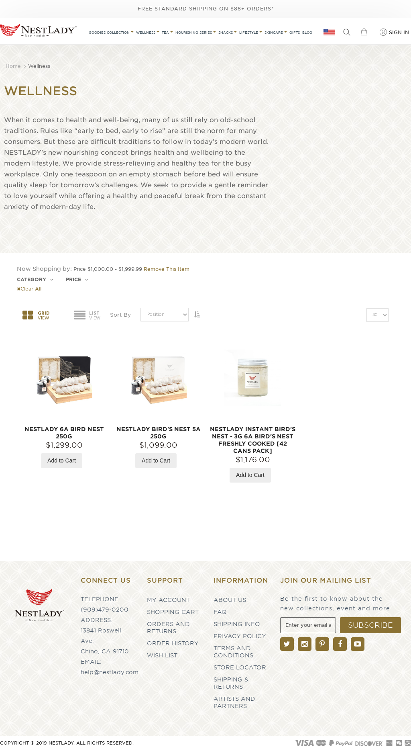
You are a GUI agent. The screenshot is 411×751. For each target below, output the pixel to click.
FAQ (220, 612)
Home (14, 66)
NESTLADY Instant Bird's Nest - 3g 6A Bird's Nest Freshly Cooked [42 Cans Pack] (252, 440)
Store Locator (240, 667)
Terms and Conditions (233, 652)
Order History (173, 643)
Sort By (120, 315)
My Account (168, 600)
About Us (230, 600)
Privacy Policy (240, 636)
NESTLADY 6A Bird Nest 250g (64, 433)
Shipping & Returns (231, 683)
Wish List (162, 655)
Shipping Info (237, 624)
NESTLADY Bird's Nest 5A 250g (158, 433)
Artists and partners (234, 702)
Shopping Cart (173, 612)
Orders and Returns (168, 627)
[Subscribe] (370, 625)
